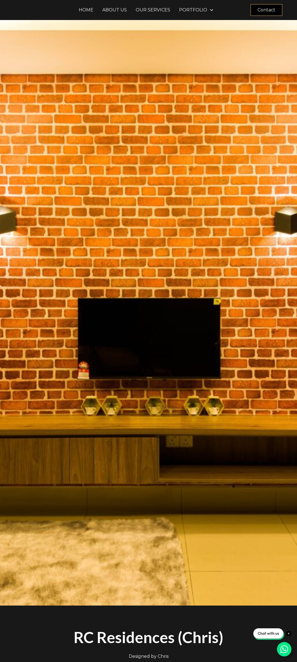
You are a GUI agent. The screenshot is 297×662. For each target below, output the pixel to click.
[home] (44, 10)
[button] (196, 10)
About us (114, 10)
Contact (266, 10)
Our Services (153, 10)
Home (86, 10)
